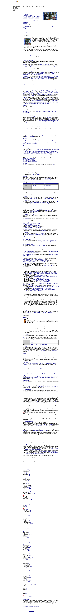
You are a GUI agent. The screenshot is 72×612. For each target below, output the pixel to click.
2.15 (27, 559)
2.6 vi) (45, 126)
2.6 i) (28, 480)
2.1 (26, 519)
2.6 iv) (28, 469)
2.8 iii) (34, 347)
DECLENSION (26, 24)
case (41, 24)
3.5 (31, 534)
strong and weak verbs (36, 26)
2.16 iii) (24, 257)
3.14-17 (29, 491)
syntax (26, 28)
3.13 (25, 394)
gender (37, 24)
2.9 (31, 489)
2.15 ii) (28, 487)
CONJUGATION (27, 26)
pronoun (37, 17)
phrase (31, 20)
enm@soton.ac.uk (31, 611)
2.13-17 (27, 574)
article (33, 17)
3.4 (25, 66)
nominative (45, 24)
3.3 (29, 504)
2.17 (47, 202)
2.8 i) (40, 356)
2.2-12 (29, 546)
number (32, 24)
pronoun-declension (32, 25)
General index (26, 461)
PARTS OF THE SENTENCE (30, 19)
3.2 (25, 501)
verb (29, 17)
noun (34, 16)
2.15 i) (28, 500)
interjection (37, 18)
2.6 (25, 592)
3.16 (31, 565)
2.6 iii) (28, 514)
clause (36, 20)
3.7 (26, 66)
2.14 (26, 579)
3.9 (29, 520)
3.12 (23, 394)
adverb (25, 17)
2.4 (26, 472)
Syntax (25, 58)
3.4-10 (28, 483)
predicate (26, 20)
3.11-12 (30, 577)
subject (38, 19)
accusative (51, 24)
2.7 (25, 477)
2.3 (25, 535)
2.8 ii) (26, 552)
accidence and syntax (28, 15)
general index (25, 30)
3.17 (29, 476)
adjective (38, 16)
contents (25, 9)
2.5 (26, 473)
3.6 (29, 468)
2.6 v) (26, 478)
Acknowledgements (26, 32)
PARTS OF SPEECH (27, 16)
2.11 (27, 521)
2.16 (29, 471)
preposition (25, 18)
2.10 (28, 492)
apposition (41, 20)
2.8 (31, 499)
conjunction (31, 18)
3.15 (27, 578)
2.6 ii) (26, 506)
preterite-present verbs (47, 26)
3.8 (27, 496)
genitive (56, 24)
